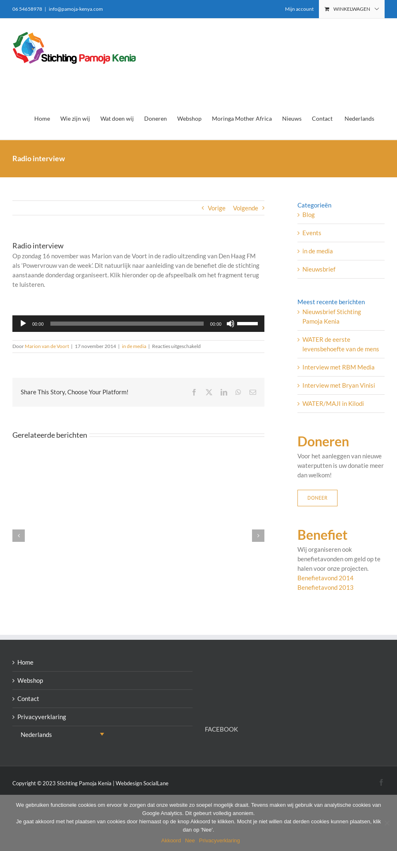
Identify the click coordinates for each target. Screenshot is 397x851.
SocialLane (156, 783)
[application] (138, 323)
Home (25, 662)
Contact (28, 698)
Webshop (30, 680)
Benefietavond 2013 (325, 587)
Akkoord (171, 840)
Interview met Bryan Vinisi (338, 385)
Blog (308, 214)
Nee (190, 840)
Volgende (245, 208)
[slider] (127, 324)
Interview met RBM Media (338, 367)
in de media (134, 346)
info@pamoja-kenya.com (76, 9)
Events (311, 232)
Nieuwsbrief (318, 269)
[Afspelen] (23, 323)
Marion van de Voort (47, 346)
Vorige (217, 208)
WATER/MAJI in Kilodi (333, 403)
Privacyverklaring (41, 716)
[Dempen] (230, 323)
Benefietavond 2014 (325, 578)
